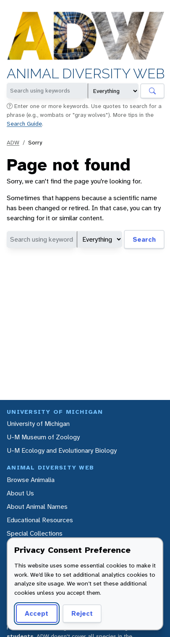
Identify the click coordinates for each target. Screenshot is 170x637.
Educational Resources (40, 520)
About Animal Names (37, 506)
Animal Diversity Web (86, 74)
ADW (13, 142)
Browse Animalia (31, 479)
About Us (20, 493)
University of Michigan (38, 423)
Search (144, 239)
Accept (36, 613)
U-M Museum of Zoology (43, 437)
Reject (82, 613)
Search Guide (24, 123)
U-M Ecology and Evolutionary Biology (62, 450)
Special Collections (35, 533)
